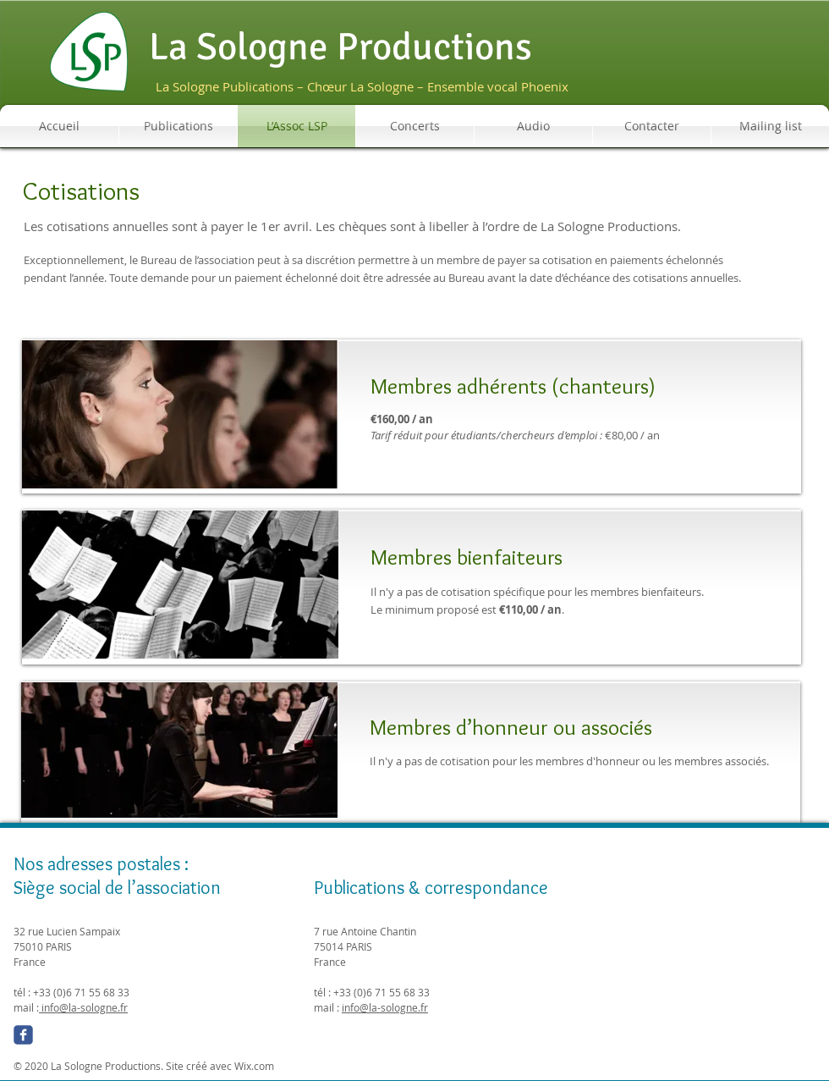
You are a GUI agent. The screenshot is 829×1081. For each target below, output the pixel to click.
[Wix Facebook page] (23, 1035)
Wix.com (254, 1066)
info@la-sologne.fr (83, 1007)
